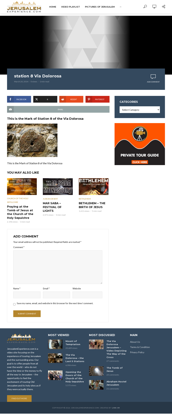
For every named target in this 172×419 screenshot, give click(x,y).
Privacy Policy (137, 348)
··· (120, 6)
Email (46, 283)
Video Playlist (70, 6)
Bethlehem (85, 198)
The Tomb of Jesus (113, 361)
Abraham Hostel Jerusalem (115, 374)
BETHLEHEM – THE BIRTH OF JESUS (90, 205)
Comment (18, 242)
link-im (116, 404)
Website (77, 283)
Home (52, 6)
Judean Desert (50, 198)
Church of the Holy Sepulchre (17, 200)
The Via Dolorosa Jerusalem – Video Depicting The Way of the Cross (116, 343)
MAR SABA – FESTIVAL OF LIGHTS (57, 205)
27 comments (112, 352)
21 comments (112, 379)
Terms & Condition (140, 342)
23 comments (112, 366)
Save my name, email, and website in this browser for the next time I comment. (55, 298)
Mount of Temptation (72, 338)
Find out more (19, 394)
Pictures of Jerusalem (100, 6)
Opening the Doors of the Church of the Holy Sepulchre (74, 371)
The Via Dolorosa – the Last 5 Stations (75, 353)
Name (16, 283)
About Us (135, 337)
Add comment (153, 82)
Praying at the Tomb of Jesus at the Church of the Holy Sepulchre (22, 210)
